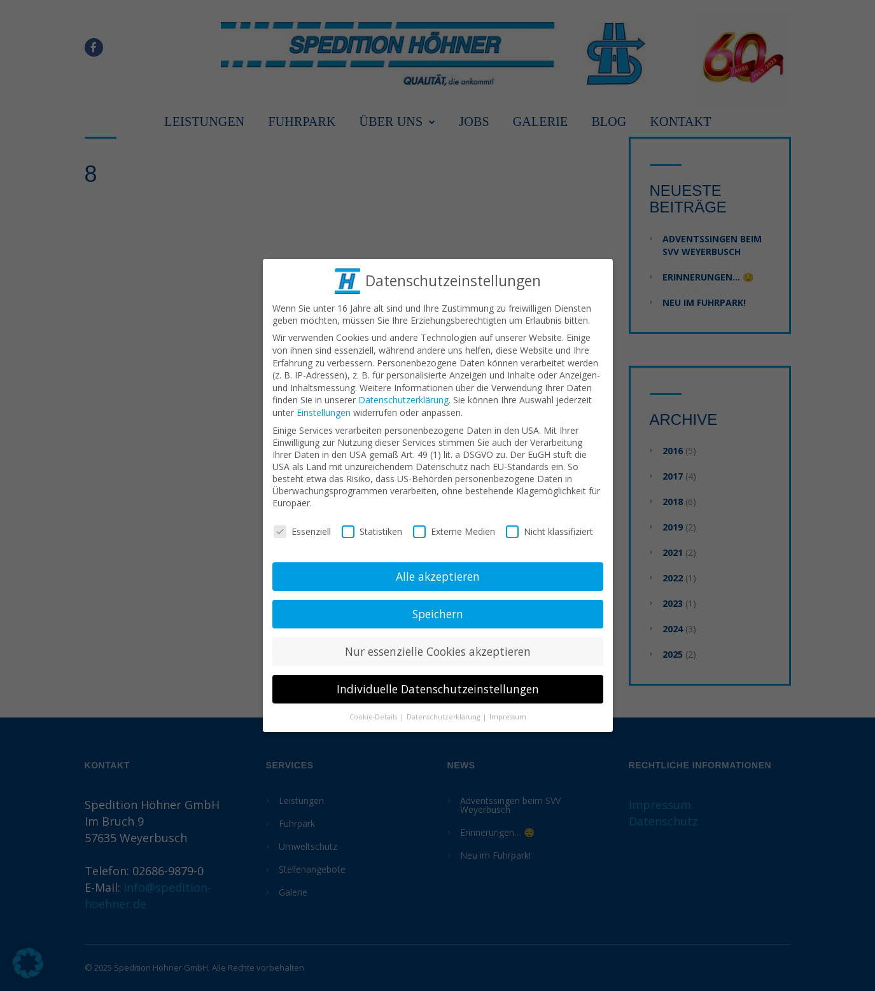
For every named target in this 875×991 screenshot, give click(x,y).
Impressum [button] (507, 713)
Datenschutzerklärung (403, 396)
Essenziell (302, 528)
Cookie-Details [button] (374, 713)
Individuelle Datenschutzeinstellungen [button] (438, 685)
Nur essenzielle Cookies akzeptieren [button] (438, 647)
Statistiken (372, 528)
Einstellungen (324, 409)
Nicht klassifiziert (549, 528)
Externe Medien (454, 528)
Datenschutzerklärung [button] (444, 713)
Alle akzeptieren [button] (438, 572)
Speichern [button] (437, 610)
